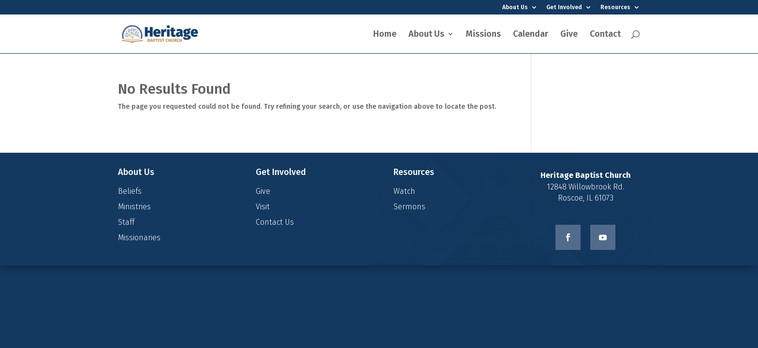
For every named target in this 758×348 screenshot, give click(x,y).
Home (384, 34)
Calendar (530, 34)
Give (569, 34)
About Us (515, 7)
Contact (605, 34)
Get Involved (564, 7)
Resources (615, 7)
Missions (483, 34)
